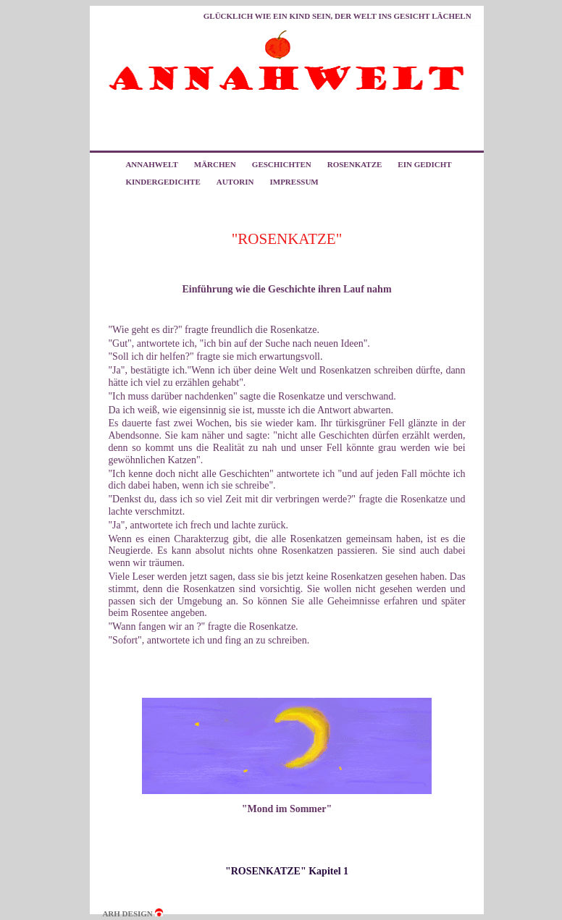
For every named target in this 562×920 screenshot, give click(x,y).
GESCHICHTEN (281, 164)
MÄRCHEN (215, 164)
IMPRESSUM (293, 181)
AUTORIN (235, 181)
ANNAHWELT (151, 164)
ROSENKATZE (354, 164)
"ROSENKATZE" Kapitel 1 (286, 871)
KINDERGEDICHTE (162, 181)
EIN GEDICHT (424, 164)
